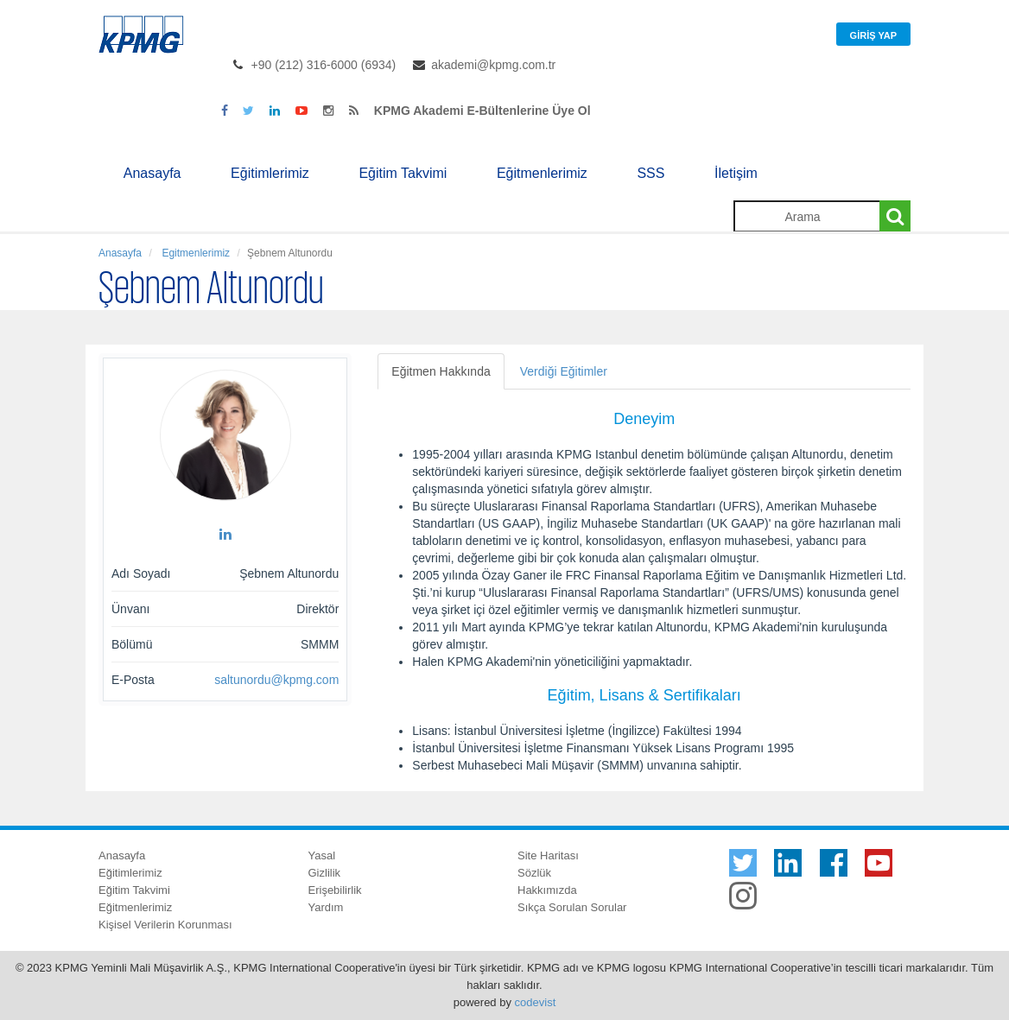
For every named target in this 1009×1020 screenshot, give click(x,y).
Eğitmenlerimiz (542, 173)
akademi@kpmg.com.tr (493, 65)
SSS (650, 173)
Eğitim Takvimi (403, 173)
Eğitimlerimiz (270, 173)
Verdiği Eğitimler (563, 371)
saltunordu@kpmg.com (276, 680)
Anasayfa (152, 173)
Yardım (326, 907)
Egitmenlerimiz (194, 253)
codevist (535, 1002)
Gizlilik (324, 872)
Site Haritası (548, 855)
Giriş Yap (873, 35)
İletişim (736, 173)
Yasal (322, 855)
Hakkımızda (547, 890)
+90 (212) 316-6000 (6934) (324, 65)
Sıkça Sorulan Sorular (571, 907)
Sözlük (534, 872)
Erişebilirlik (335, 890)
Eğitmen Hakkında (440, 371)
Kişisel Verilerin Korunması (165, 924)
